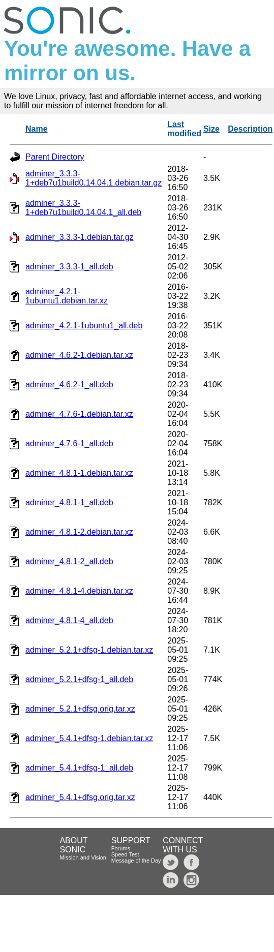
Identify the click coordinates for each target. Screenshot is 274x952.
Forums (120, 848)
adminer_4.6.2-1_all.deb (69, 384)
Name (36, 129)
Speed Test (125, 854)
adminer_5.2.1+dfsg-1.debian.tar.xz (89, 650)
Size (211, 129)
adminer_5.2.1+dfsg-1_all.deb (79, 679)
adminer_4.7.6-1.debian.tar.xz (79, 414)
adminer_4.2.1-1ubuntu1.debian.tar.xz (66, 296)
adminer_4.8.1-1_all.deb (69, 502)
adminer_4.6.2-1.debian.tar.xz (79, 355)
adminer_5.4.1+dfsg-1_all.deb (79, 767)
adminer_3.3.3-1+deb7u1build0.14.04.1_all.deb (83, 208)
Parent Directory (54, 156)
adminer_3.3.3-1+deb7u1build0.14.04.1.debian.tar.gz (93, 178)
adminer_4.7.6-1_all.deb (69, 443)
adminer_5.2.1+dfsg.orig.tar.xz (80, 708)
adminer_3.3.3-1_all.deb (69, 266)
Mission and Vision (82, 857)
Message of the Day (136, 860)
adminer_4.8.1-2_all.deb (69, 561)
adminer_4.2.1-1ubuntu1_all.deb (83, 325)
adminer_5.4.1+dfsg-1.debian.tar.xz (89, 738)
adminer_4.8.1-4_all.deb (69, 620)
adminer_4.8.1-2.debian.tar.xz (79, 532)
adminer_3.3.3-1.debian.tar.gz (79, 237)
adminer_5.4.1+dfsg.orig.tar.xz (80, 797)
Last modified (184, 129)
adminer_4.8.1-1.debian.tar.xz (79, 473)
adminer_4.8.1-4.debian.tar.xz (79, 591)
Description (250, 129)
